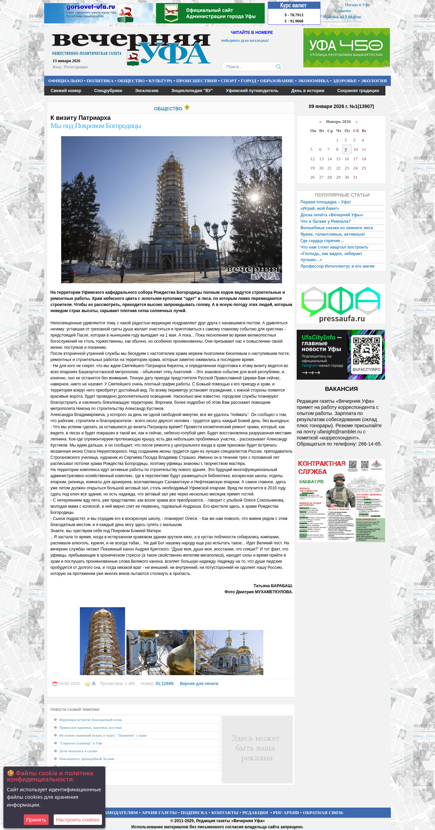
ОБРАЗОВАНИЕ (277, 80)
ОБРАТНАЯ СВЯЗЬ (323, 812)
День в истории (307, 90)
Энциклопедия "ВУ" (192, 90)
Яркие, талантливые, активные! (332, 234)
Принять (36, 820)
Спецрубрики (108, 90)
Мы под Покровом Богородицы (96, 125)
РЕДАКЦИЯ (255, 812)
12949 (167, 683)
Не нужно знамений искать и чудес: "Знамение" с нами (103, 735)
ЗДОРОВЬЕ (345, 80)
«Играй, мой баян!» (319, 208)
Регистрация (76, 67)
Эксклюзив (147, 90)
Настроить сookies (78, 820)
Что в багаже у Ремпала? (325, 221)
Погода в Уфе (357, 4)
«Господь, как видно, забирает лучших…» (331, 256)
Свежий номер (66, 90)
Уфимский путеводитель (252, 90)
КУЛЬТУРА (160, 80)
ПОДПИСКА (194, 812)
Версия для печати (199, 683)
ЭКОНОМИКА (313, 80)
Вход (57, 67)
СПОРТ (229, 80)
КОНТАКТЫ (225, 812)
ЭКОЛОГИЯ (374, 80)
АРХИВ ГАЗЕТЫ (159, 812)
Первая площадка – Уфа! (325, 202)
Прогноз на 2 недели (342, 17)
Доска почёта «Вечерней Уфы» (331, 215)
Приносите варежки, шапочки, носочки (90, 727)
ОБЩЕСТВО (130, 80)
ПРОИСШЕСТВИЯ (196, 80)
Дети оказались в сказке (78, 751)
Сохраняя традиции (358, 90)
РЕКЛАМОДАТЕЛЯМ (115, 812)
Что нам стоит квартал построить (334, 247)
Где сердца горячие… (322, 240)
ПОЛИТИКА (100, 80)
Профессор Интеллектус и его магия (337, 266)
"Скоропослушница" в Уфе (81, 743)
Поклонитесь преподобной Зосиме (87, 759)
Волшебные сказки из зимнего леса (336, 227)
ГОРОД (248, 80)
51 (158, 683)
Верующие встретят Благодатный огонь (90, 720)
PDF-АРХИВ (286, 812)
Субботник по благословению (83, 766)
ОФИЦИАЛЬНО (65, 80)
